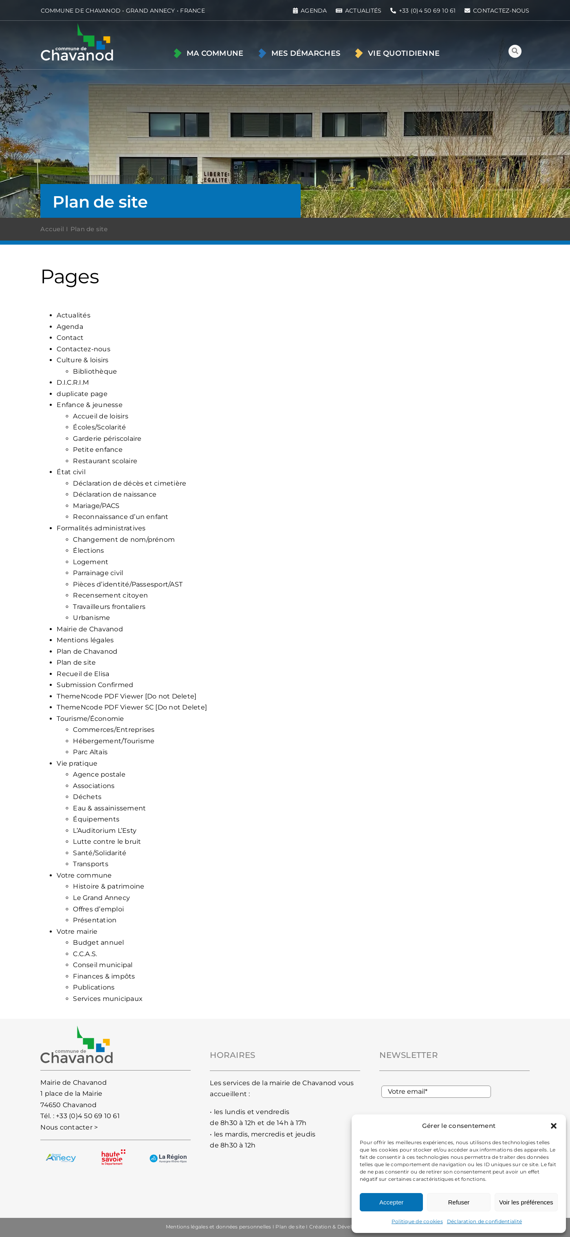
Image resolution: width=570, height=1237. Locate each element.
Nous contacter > (69, 1127)
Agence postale (99, 774)
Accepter (391, 1202)
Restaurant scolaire (105, 461)
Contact (70, 338)
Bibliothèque (95, 371)
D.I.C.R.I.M (73, 382)
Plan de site (76, 662)
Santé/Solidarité (99, 853)
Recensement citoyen (110, 595)
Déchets (87, 797)
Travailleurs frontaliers (109, 607)
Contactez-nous (83, 349)
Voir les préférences (526, 1202)
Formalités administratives (101, 528)
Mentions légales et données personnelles (218, 1227)
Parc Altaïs (90, 752)
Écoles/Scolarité (99, 427)
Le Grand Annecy (101, 898)
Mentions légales (85, 640)
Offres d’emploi (98, 909)
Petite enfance (97, 449)
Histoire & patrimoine (108, 886)
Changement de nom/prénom (124, 539)
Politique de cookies (417, 1221)
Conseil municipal (102, 965)
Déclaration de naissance (114, 494)
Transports (90, 864)
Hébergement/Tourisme (113, 741)
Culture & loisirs (82, 360)
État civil (71, 472)
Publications (93, 987)
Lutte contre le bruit (107, 841)
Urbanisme (91, 618)
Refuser (459, 1202)
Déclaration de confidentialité (484, 1221)
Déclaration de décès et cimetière (129, 483)
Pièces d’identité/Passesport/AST (128, 584)
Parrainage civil (98, 573)
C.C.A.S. (85, 954)
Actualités (73, 315)
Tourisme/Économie (90, 718)
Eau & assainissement (109, 808)
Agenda (70, 327)
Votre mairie (77, 931)
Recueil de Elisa (83, 674)
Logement (90, 562)
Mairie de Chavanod (90, 629)
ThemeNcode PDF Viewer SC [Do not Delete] (132, 707)
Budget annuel (98, 942)
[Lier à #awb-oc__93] (515, 51)
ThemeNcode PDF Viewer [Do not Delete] (126, 696)
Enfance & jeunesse (89, 405)
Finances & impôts (104, 976)
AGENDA (314, 10)
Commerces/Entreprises (113, 729)
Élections (88, 550)
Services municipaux (108, 999)
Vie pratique (77, 763)
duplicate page (82, 394)
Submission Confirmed (95, 685)
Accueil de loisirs (100, 416)
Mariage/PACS (96, 506)
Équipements (96, 819)
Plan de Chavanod (87, 651)
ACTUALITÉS (363, 10)
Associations (93, 786)
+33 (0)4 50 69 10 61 (88, 1116)
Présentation (95, 920)
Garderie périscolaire (107, 438)
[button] (554, 1126)
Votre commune (84, 875)
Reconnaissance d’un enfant (120, 517)
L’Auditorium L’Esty (104, 830)
